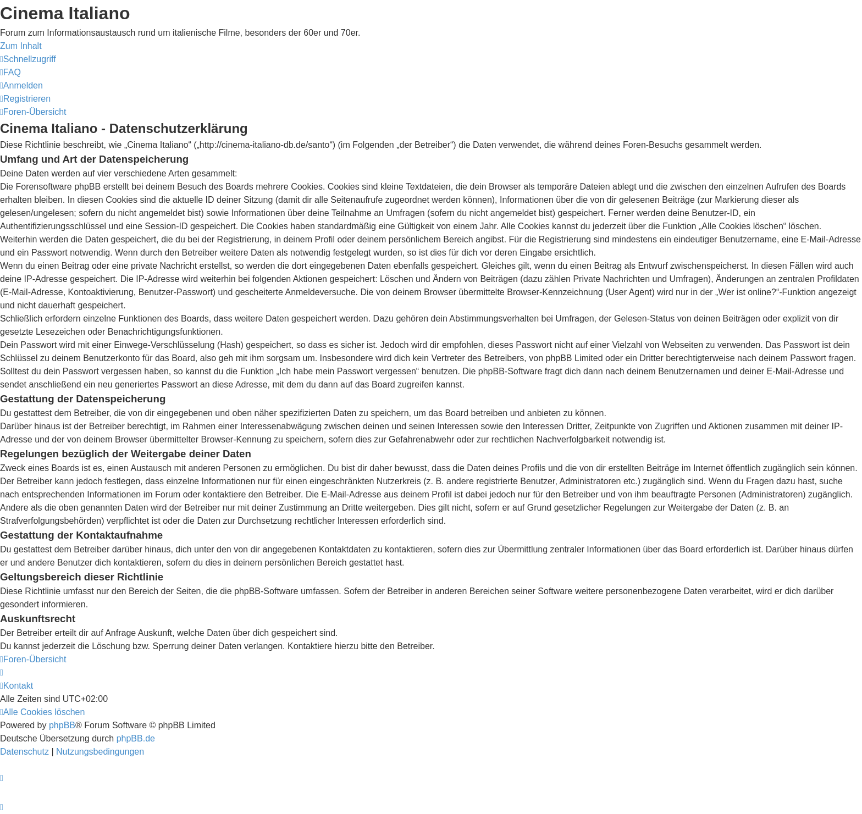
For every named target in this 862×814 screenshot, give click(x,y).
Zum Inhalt (21, 46)
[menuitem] (10, 72)
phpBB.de (136, 738)
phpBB (62, 725)
